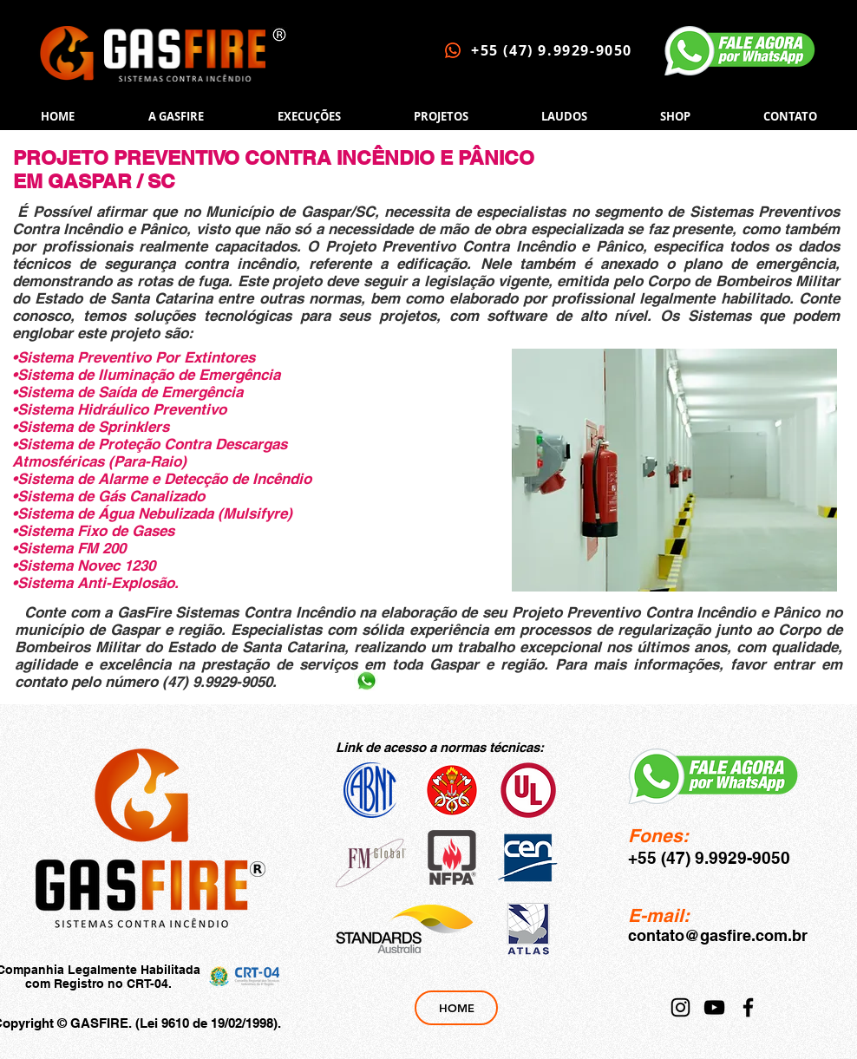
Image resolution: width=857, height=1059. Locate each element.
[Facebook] (748, 1007)
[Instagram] (680, 1007)
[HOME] (456, 1007)
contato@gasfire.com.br (718, 935)
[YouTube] (714, 1007)
